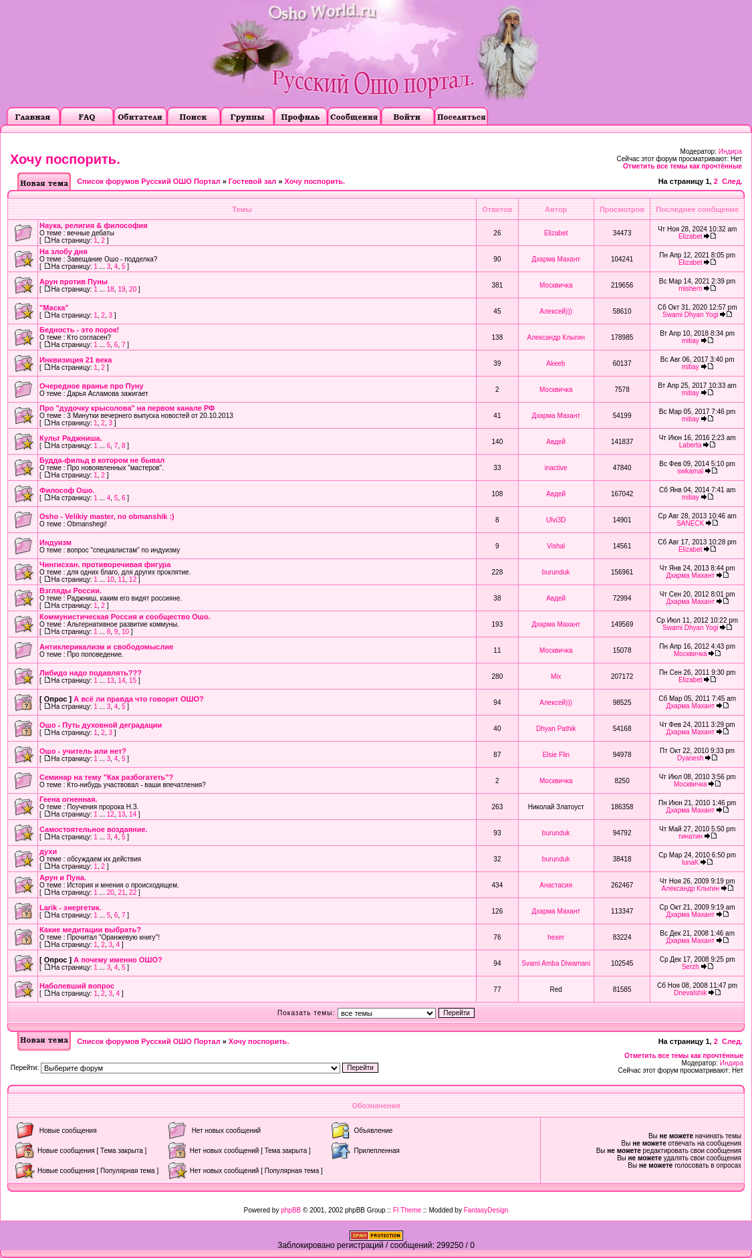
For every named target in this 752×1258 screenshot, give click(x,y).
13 (110, 680)
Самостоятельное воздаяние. (93, 829)
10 (110, 579)
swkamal (690, 471)
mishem (690, 288)
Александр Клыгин (556, 337)
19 (121, 289)
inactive (556, 467)
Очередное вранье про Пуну (91, 386)
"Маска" (54, 308)
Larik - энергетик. (70, 908)
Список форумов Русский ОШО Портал (148, 181)
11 (121, 579)
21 (121, 892)
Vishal (556, 546)
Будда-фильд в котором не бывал (101, 460)
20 (132, 289)
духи (48, 851)
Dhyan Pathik (556, 728)
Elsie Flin (556, 754)
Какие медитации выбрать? (90, 930)
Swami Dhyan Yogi (690, 314)
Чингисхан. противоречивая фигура (104, 564)
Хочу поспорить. (65, 159)
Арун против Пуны (73, 282)
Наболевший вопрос (76, 986)
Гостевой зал (252, 181)
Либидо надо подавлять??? (90, 673)
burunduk (556, 572)
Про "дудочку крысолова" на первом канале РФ (127, 408)
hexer (555, 937)
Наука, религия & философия (93, 225)
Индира (730, 151)
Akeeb (555, 363)
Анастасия (555, 885)
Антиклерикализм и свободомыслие (106, 647)
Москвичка (556, 285)
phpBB (291, 1210)
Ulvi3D (556, 520)
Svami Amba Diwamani (555, 963)
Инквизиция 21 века (75, 360)
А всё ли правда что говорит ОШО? (139, 699)
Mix (556, 676)
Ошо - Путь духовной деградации (100, 725)
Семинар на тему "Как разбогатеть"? (106, 777)
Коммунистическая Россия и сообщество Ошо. (125, 617)
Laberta (690, 445)
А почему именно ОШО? (118, 960)
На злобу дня (63, 251)
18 (110, 289)
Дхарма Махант (555, 259)
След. (732, 181)
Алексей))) (555, 311)
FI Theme (407, 1210)
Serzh (690, 966)
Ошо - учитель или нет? (82, 751)
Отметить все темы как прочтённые (682, 166)
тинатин (690, 836)
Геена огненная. (68, 799)
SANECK (690, 523)
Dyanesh (690, 758)
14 (121, 680)
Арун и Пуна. (62, 877)
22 (132, 892)
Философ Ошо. (67, 490)
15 (132, 680)
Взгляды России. (70, 591)
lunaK (690, 862)
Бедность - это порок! (79, 330)
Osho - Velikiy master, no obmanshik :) (106, 516)
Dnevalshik (690, 993)
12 (132, 579)
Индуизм (55, 542)
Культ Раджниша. (70, 438)
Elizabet (556, 233)
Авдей (556, 441)
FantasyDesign (486, 1210)
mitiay (690, 340)
